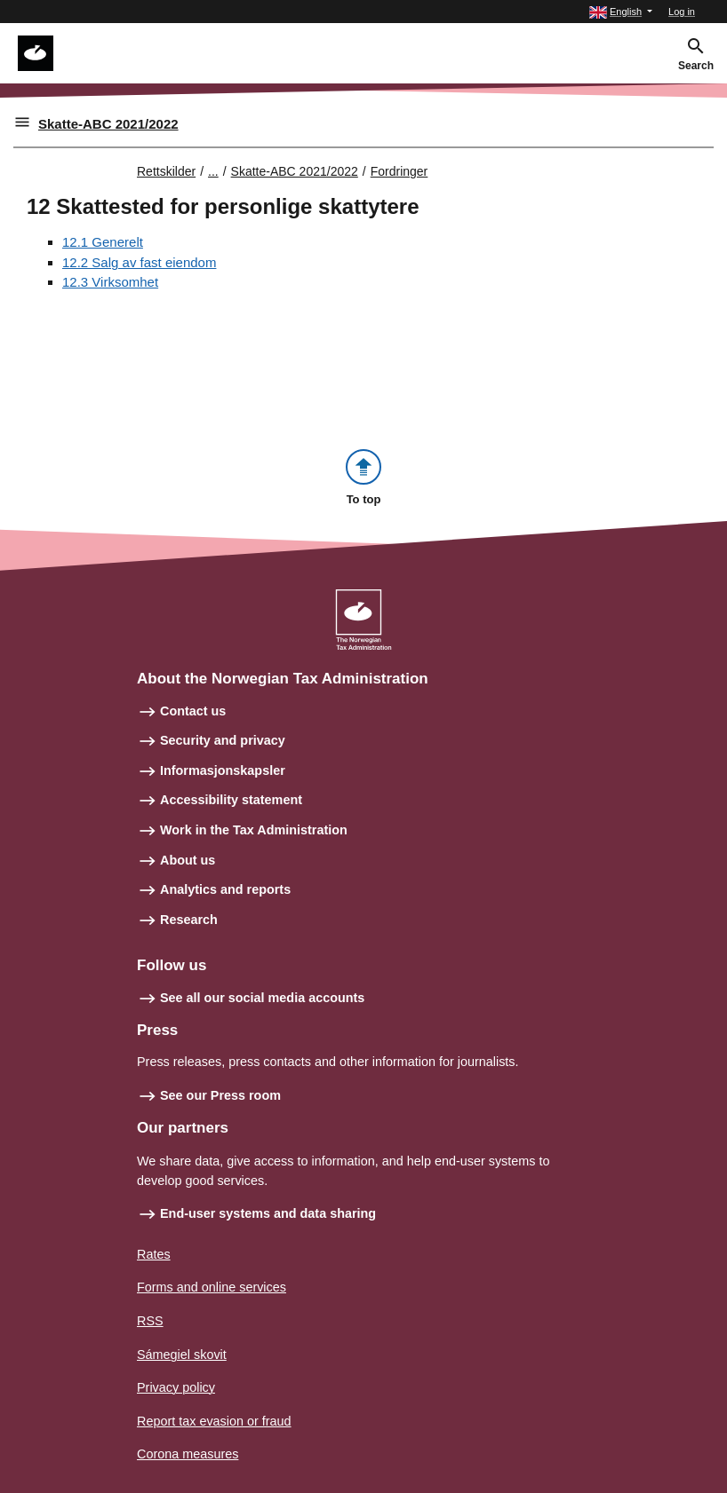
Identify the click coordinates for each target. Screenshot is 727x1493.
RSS (150, 1321)
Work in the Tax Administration (254, 830)
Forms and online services (211, 1287)
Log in (681, 11)
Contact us (193, 711)
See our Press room (220, 1095)
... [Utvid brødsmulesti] (213, 171)
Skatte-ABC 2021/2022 (108, 123)
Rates (154, 1254)
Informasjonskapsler (222, 770)
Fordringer (399, 171)
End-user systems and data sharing (268, 1213)
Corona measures (187, 1454)
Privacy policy (176, 1387)
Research (189, 919)
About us (187, 860)
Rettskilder (166, 171)
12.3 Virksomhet (110, 281)
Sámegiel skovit (182, 1354)
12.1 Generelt (102, 241)
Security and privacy (222, 740)
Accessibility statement (231, 800)
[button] (620, 12)
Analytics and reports (225, 889)
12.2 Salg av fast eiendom (139, 262)
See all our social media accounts (262, 998)
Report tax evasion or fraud (214, 1421)
